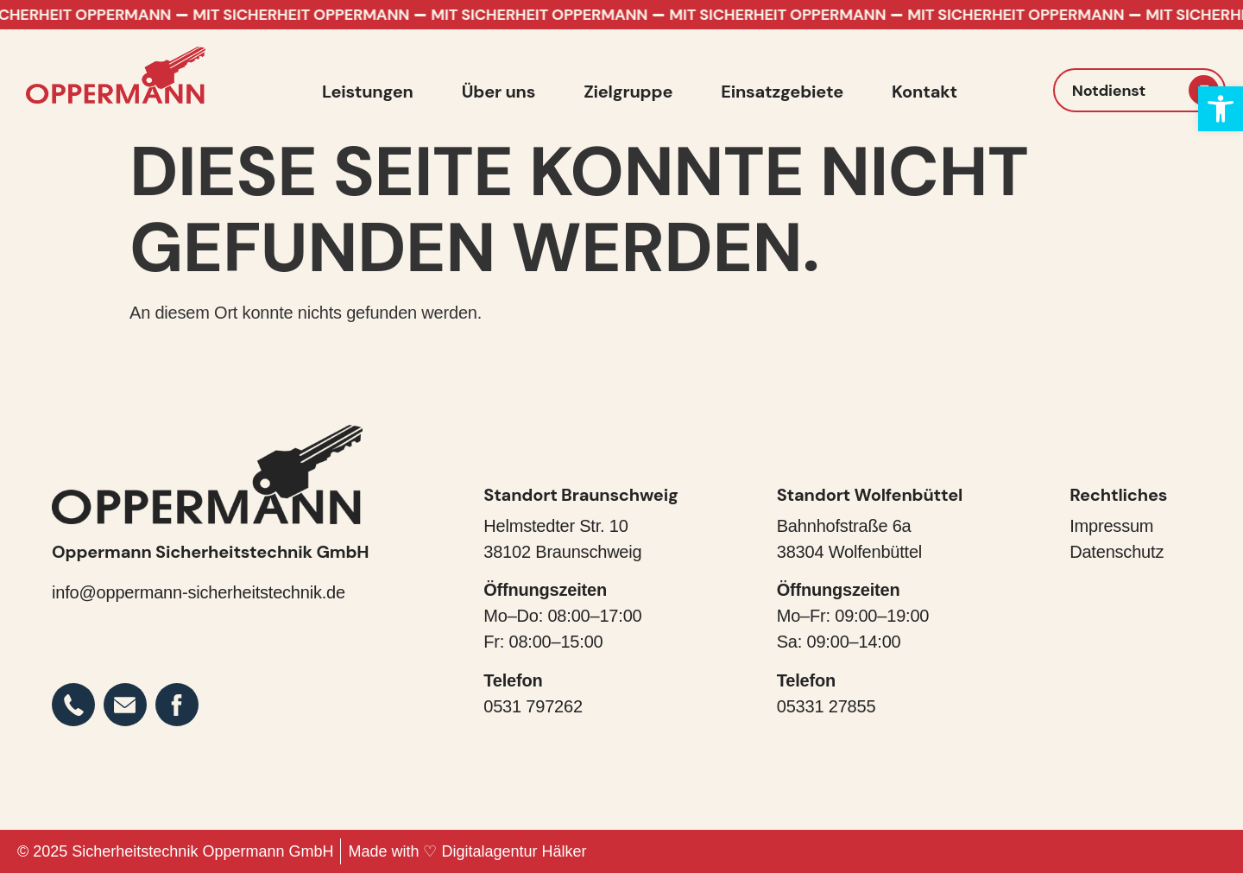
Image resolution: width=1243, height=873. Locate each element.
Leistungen (367, 91)
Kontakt (924, 91)
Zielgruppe (628, 91)
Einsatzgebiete (782, 91)
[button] (1220, 108)
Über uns (498, 91)
